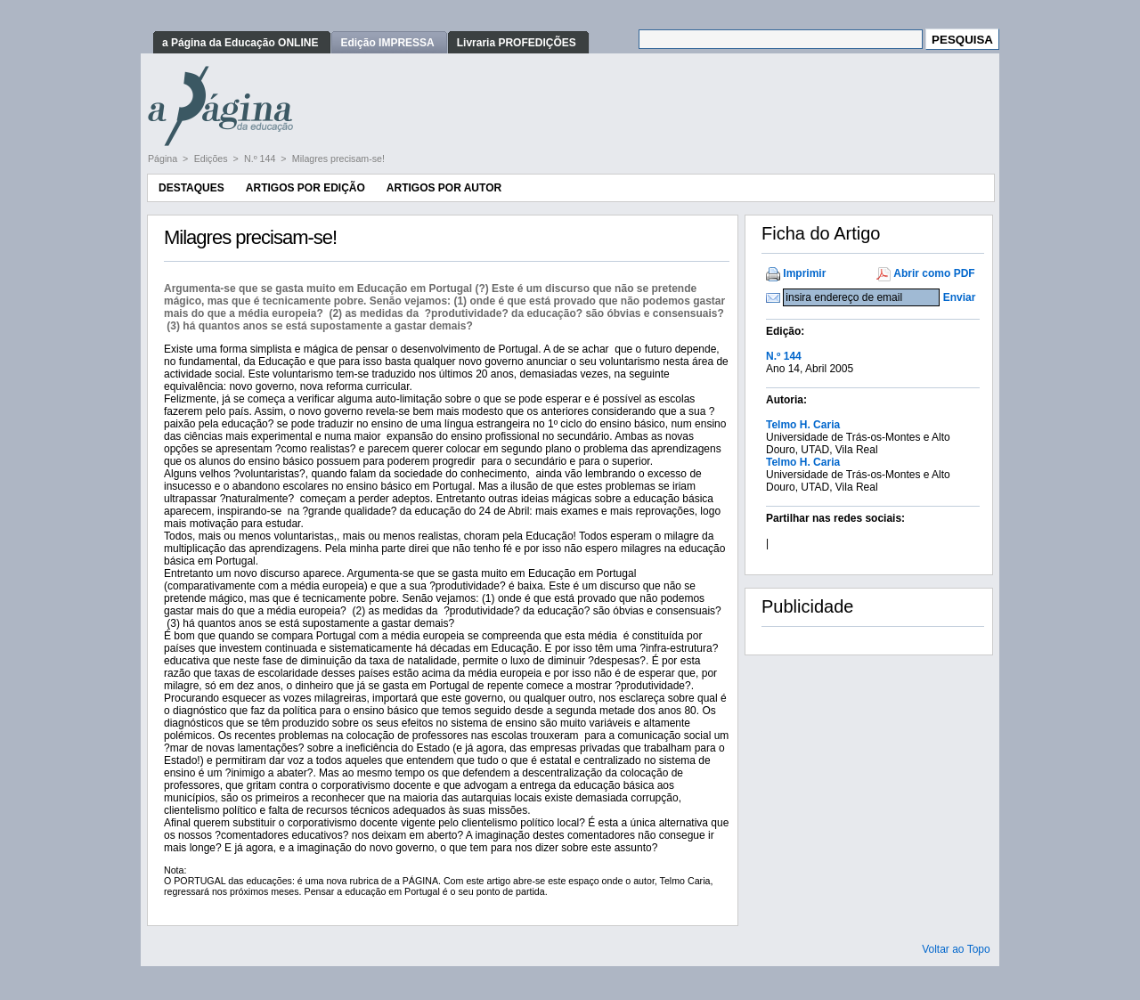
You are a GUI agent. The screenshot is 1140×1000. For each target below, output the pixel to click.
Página (164, 158)
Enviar (959, 297)
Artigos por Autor (444, 188)
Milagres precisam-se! (338, 158)
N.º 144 (261, 158)
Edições (212, 158)
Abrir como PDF (933, 273)
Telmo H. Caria (803, 425)
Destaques (191, 188)
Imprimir (804, 273)
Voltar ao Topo (956, 949)
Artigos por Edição (305, 188)
